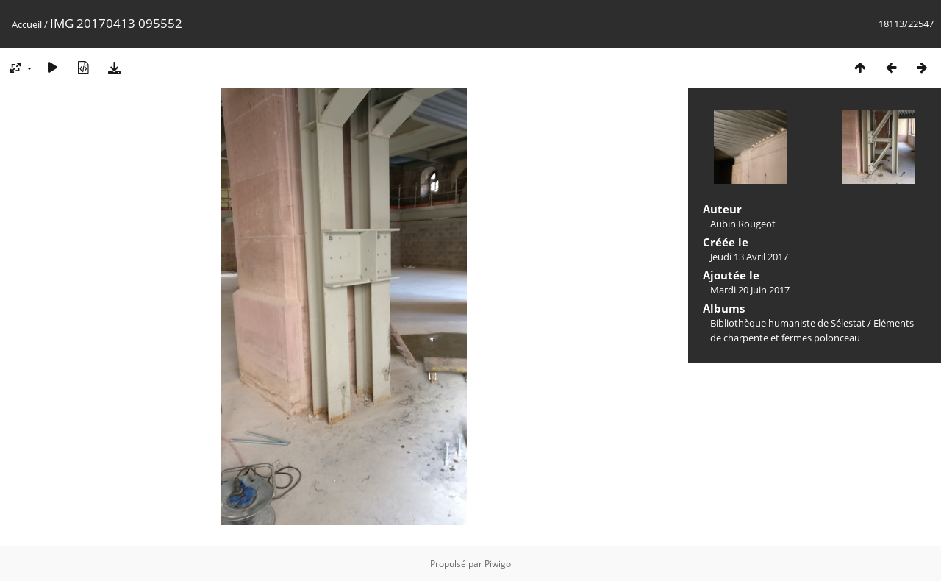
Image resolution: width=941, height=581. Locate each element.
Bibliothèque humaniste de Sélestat (787, 322)
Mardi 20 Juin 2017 (750, 289)
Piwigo (497, 563)
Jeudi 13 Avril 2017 (749, 256)
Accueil (27, 24)
